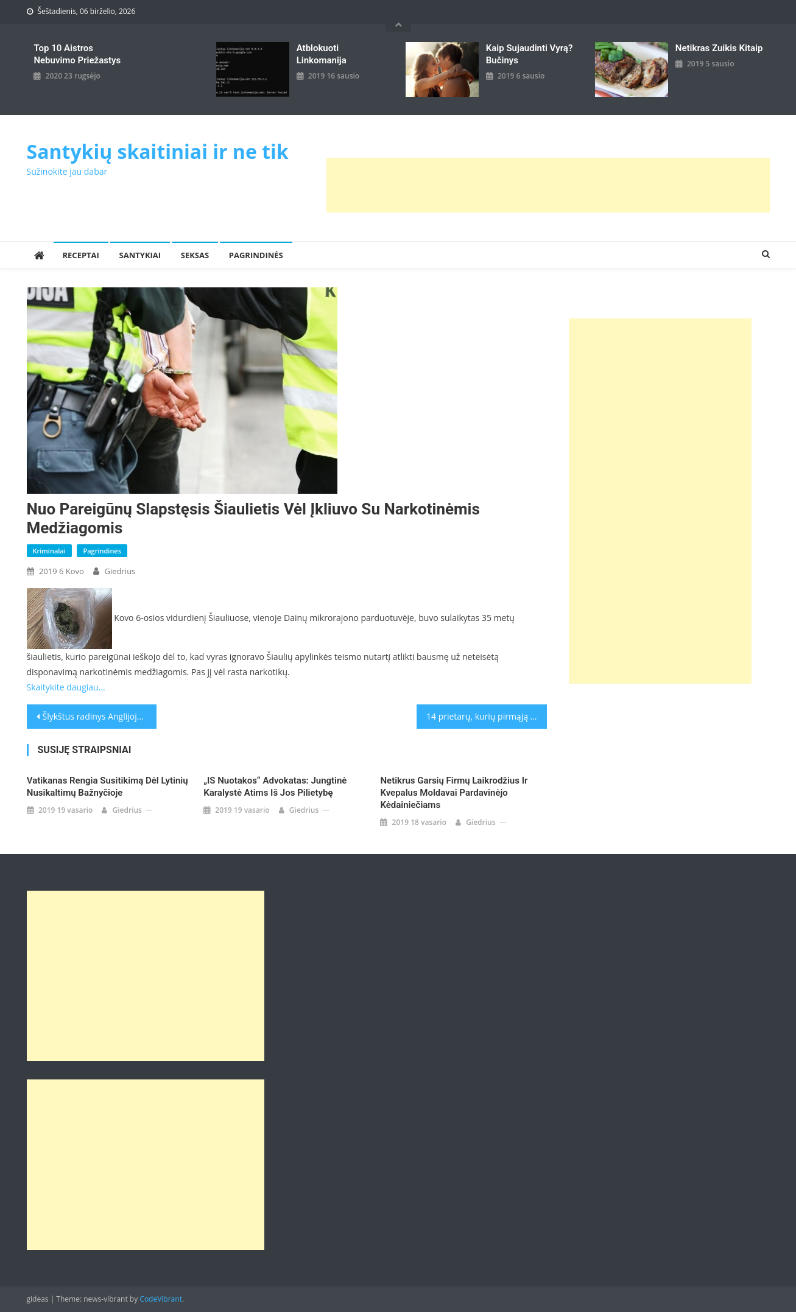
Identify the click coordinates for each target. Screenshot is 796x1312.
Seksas (195, 255)
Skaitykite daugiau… (66, 687)
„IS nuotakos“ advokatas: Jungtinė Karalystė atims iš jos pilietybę (275, 786)
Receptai (81, 255)
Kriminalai (49, 550)
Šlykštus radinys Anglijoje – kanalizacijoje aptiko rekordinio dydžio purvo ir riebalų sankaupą (100, 716)
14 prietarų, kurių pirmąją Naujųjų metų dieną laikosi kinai (486, 716)
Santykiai (140, 255)
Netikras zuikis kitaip (719, 48)
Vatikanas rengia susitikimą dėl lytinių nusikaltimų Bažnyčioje (107, 786)
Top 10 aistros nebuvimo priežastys (77, 54)
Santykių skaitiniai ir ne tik (158, 151)
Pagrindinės (256, 255)
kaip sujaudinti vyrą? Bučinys (529, 54)
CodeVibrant (160, 1299)
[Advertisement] (548, 185)
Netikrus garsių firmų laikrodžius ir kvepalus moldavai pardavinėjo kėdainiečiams (453, 792)
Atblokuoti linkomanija (322, 54)
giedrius (120, 571)
